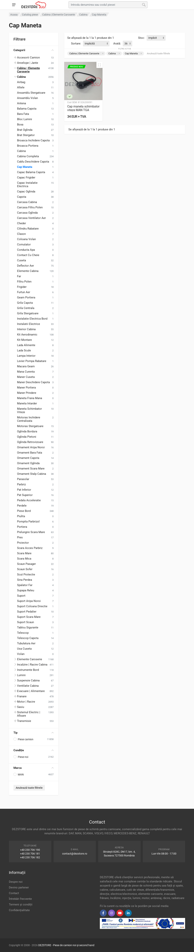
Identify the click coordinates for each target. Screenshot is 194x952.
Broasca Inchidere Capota (33, 140)
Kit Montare (24, 340)
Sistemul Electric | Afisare (28, 714)
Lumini (21, 675)
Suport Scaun (25, 622)
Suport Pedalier (26, 611)
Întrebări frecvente (20, 899)
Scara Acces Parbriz (29, 548)
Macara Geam (26, 366)
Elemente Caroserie (29, 659)
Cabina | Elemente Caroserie (86, 53)
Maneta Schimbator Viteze (29, 410)
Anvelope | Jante (27, 63)
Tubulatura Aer (26, 643)
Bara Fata (23, 114)
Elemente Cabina (27, 271)
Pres (20, 537)
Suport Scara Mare (29, 617)
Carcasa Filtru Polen (30, 207)
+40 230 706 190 (30, 849)
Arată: (117, 43)
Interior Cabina (26, 329)
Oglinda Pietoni (26, 436)
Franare (22, 696)
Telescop (23, 632)
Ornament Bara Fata (29, 452)
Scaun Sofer (24, 569)
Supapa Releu (25, 590)
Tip (33, 732)
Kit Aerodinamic (27, 334)
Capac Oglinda (26, 191)
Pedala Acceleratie (29, 500)
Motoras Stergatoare (30, 426)
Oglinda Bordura (27, 431)
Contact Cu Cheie (28, 255)
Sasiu (20, 707)
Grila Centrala (25, 308)
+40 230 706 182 (30, 857)
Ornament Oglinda (28, 463)
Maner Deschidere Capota (33, 382)
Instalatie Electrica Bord (32, 318)
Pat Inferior (24, 489)
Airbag (21, 82)
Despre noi (16, 881)
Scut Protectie (26, 574)
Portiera (22, 527)
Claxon (21, 234)
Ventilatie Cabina (28, 685)
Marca (33, 768)
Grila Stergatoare (27, 313)
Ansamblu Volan (27, 98)
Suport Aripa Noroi (29, 601)
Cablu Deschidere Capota (33, 161)
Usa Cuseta (24, 648)
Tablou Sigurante (27, 627)
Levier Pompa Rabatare (31, 361)
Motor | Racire (26, 701)
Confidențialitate (19, 910)
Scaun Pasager (26, 564)
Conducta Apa (26, 249)
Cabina (21, 151)
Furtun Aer (23, 292)
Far (19, 276)
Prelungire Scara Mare (31, 532)
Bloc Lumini (24, 119)
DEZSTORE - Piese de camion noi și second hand (66, 945)
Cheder (21, 223)
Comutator (24, 244)
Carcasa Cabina (27, 202)
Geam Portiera (26, 297)
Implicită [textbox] (90, 43)
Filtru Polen (24, 281)
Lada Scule (24, 350)
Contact (14, 893)
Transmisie (24, 721)
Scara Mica (24, 558)
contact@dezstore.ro (74, 853)
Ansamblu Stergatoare (31, 92)
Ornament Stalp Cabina (31, 474)
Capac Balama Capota (31, 172)
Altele (20, 87)
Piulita (21, 516)
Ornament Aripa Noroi (31, 447)
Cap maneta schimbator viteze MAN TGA (83, 108)
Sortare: (76, 43)
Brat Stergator (26, 135)
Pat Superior (25, 495)
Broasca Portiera (27, 145)
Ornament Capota (28, 458)
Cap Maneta (24, 167)
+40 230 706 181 (30, 853)
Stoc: (141, 38)
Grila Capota (25, 302)
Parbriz (21, 484)
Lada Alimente (26, 345)
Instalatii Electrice (28, 324)
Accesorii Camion (28, 57)
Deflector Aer (25, 265)
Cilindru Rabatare (28, 228)
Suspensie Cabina (28, 680)
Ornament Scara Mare (31, 468)
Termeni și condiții (20, 904)
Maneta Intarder (27, 403)
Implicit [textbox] (152, 37)
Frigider (22, 287)
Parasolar (23, 479)
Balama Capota (26, 108)
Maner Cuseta (26, 377)
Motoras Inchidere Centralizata (28, 419)
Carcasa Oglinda (27, 212)
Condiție (33, 750)
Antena (21, 103)
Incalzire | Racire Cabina (32, 664)
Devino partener (19, 887)
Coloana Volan (26, 239)
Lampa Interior (26, 355)
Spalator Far (24, 585)
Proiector (23, 542)
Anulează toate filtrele (29, 787)
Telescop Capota (27, 638)
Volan (20, 654)
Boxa (20, 124)
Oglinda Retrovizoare (30, 442)
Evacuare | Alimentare (31, 691)
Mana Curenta (26, 371)
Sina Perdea (24, 579)
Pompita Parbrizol (28, 521)
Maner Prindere (26, 393)
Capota (21, 196)
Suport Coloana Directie (32, 606)
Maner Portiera (26, 387)
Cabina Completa (28, 156)
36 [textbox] (126, 43)
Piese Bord (24, 511)
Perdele (22, 505)
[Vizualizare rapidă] (99, 65)
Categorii (33, 50)
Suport (21, 595)
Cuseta (21, 260)
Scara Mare (24, 553)
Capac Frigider (26, 177)
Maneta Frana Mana (29, 398)
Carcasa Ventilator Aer (31, 218)
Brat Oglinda (24, 130)
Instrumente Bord (28, 670)
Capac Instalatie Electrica (27, 184)
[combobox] (156, 38)
